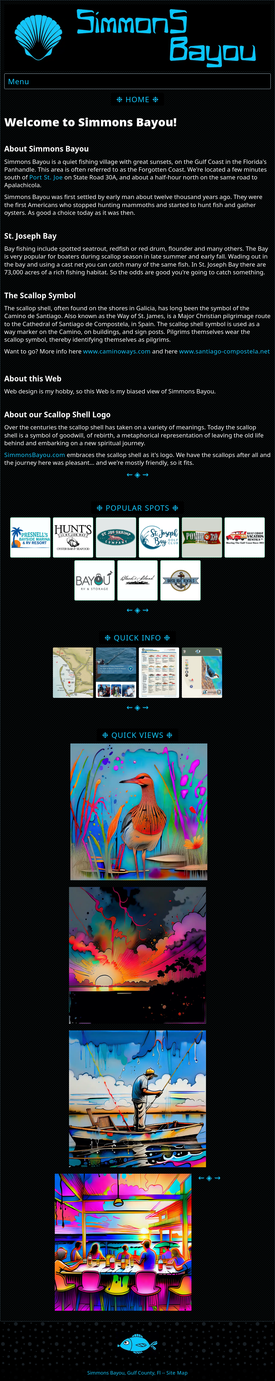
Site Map (177, 1372)
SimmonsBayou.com (34, 455)
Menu (18, 81)
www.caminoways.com (117, 351)
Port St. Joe (46, 177)
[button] (73, 672)
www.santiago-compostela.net (224, 351)
